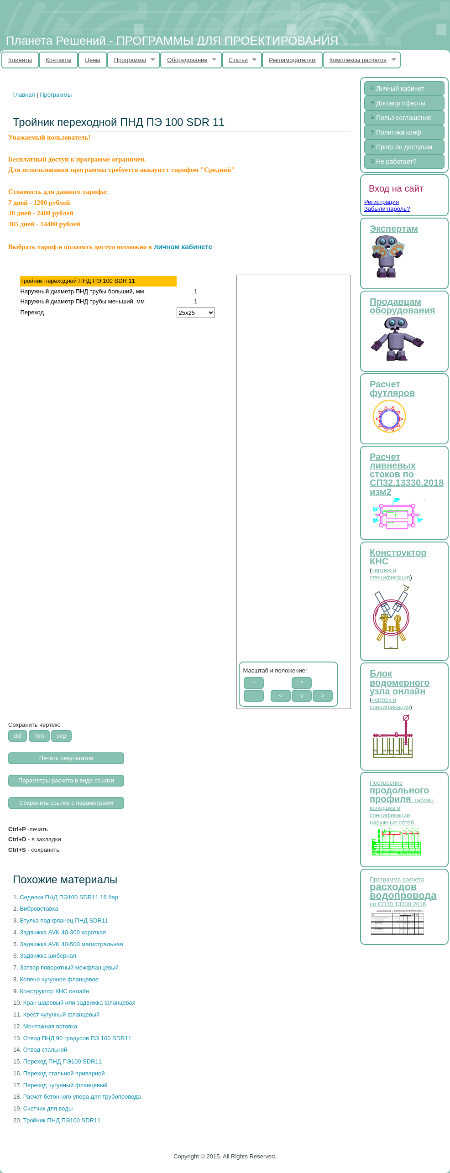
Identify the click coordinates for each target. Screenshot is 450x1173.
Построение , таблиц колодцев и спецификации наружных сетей (402, 802)
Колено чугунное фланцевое (59, 979)
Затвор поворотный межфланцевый (69, 967)
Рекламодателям (292, 60)
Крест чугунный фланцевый (61, 1014)
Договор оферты (400, 103)
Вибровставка (39, 908)
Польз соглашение (403, 117)
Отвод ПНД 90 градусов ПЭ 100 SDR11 (77, 1038)
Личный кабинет (400, 88)
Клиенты (20, 60)
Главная (23, 94)
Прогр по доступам (404, 147)
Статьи (239, 60)
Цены (92, 60)
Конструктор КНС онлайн (54, 991)
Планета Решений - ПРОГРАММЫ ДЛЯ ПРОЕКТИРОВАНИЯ (172, 40)
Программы (131, 60)
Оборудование (188, 60)
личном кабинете (183, 246)
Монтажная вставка (50, 1026)
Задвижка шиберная (48, 955)
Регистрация (381, 201)
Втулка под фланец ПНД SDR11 (64, 920)
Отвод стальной (45, 1049)
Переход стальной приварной (64, 1073)
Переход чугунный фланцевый (65, 1085)
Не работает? (396, 161)
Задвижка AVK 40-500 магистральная (71, 944)
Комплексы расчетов (359, 60)
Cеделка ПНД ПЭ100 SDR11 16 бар (69, 897)
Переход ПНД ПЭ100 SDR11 (62, 1061)
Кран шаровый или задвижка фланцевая (79, 1002)
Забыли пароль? (387, 208)
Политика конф (398, 132)
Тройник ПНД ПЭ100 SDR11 (62, 1120)
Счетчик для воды (48, 1108)
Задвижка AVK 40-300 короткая (63, 932)
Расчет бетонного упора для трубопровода (82, 1096)
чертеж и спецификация (390, 574)
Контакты (58, 60)
